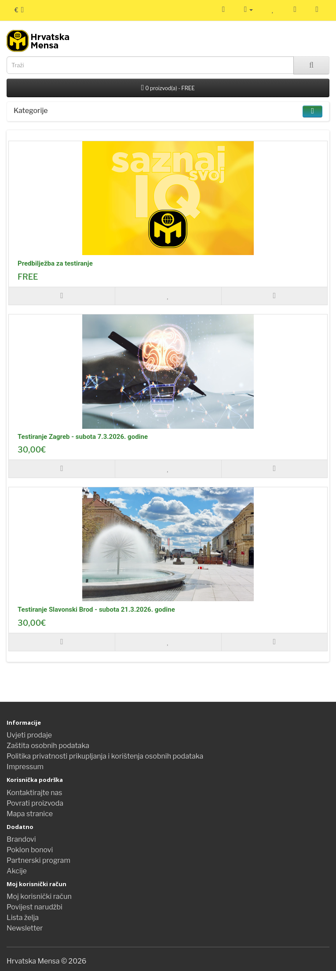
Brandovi (21, 839)
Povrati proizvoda (35, 803)
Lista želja (23, 917)
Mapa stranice (30, 814)
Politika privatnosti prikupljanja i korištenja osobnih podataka (105, 756)
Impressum (25, 767)
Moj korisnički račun (39, 896)
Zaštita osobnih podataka (48, 745)
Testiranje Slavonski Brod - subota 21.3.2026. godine (96, 609)
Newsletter (25, 928)
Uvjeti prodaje (29, 735)
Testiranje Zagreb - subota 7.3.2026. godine (83, 437)
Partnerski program (38, 860)
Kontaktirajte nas (34, 792)
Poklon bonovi (30, 850)
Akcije (17, 871)
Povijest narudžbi (34, 907)
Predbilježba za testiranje (55, 263)
